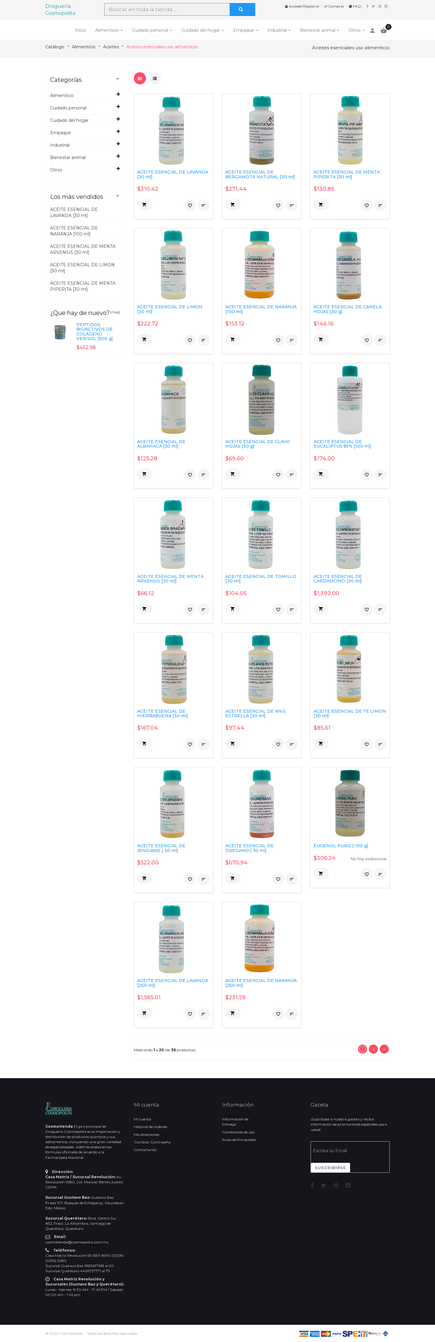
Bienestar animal (317, 30)
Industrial (277, 30)
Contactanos (145, 1149)
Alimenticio (107, 30)
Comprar (334, 6)
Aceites (111, 47)
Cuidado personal (150, 30)
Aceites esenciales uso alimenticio (162, 47)
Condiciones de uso (238, 1132)
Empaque (243, 30)
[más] (115, 312)
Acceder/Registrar (302, 6)
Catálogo (54, 47)
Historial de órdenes (150, 1126)
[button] (145, 204)
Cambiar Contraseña (152, 1142)
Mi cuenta (142, 1119)
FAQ (355, 6)
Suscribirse (330, 1167)
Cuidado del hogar (201, 30)
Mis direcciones (146, 1134)
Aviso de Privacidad (239, 1139)
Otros (354, 30)
